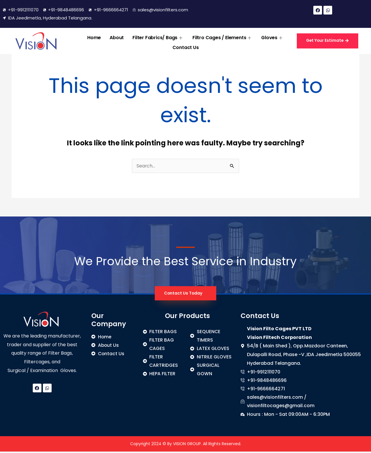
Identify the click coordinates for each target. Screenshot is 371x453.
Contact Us (185, 45)
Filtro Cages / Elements (222, 37)
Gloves (272, 37)
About (117, 37)
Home (94, 37)
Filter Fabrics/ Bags (158, 37)
